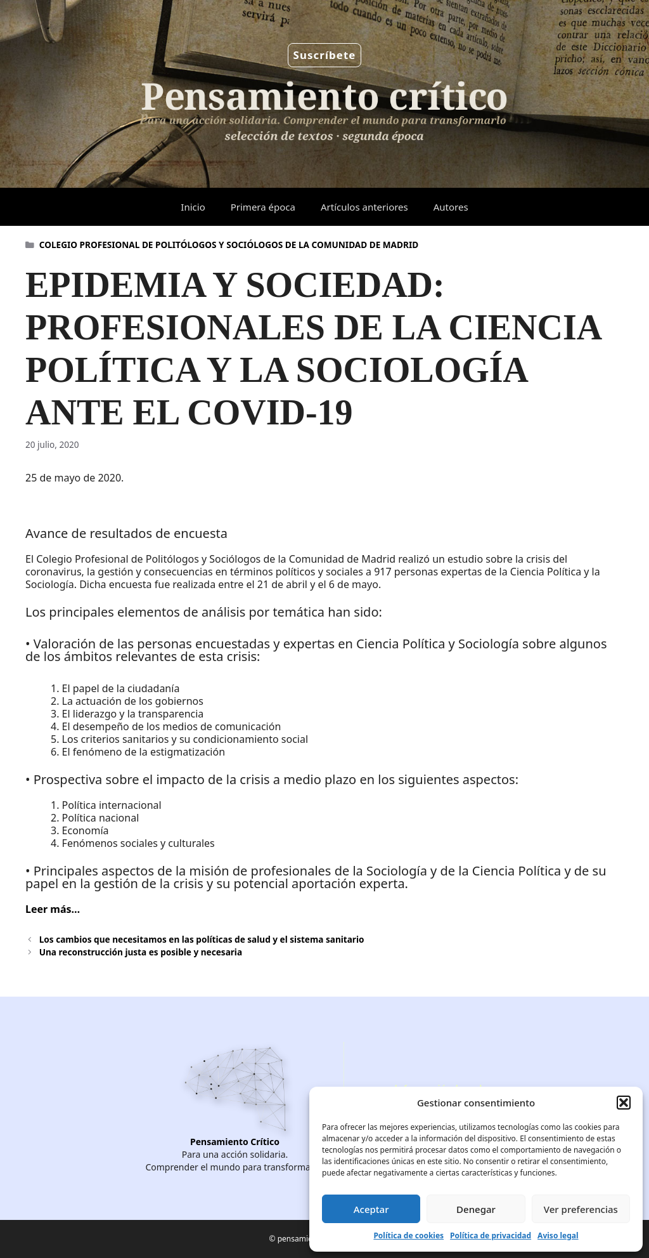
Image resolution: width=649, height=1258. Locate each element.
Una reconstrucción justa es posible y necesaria (140, 952)
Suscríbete (324, 55)
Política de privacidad (490, 1235)
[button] (623, 1102)
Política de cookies (408, 1235)
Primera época (263, 206)
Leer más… (52, 909)
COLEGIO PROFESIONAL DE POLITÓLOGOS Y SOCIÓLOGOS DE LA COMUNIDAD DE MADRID (228, 245)
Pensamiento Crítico (235, 1142)
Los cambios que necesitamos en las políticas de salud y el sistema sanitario (201, 939)
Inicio (193, 206)
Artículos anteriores (364, 206)
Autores (451, 206)
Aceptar (371, 1209)
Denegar (476, 1209)
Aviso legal (557, 1235)
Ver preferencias (581, 1209)
